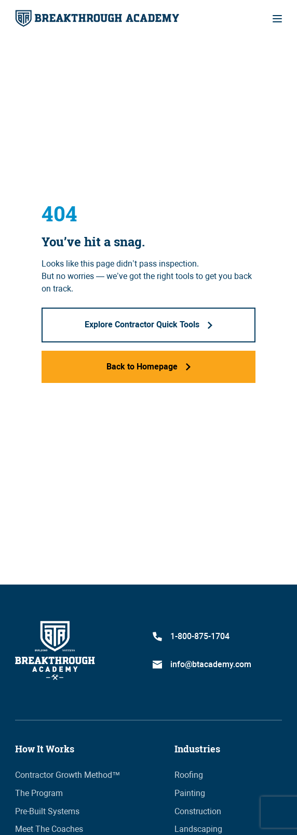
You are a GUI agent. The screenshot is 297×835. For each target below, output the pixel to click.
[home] (97, 18)
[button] (277, 19)
